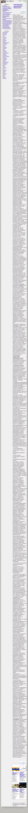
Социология (4, 67)
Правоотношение (5, 62)
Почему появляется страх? (7, 12)
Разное (3, 65)
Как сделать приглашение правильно (6, 19)
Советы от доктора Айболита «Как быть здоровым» (6, 16)
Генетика (4, 39)
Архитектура (4, 33)
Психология (4, 64)
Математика (4, 51)
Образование (4, 58)
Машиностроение (5, 52)
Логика (3, 49)
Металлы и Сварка (5, 56)
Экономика (4, 78)
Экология (4, 77)
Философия (4, 73)
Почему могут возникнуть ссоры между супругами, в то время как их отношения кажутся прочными (7, 9)
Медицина (4, 54)
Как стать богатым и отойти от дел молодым (6, 14)
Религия (3, 66)
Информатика (4, 43)
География (4, 40)
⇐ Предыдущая (23, 11)
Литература (4, 48)
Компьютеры (4, 47)
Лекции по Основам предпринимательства (6, 27)
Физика (3, 72)
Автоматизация (5, 32)
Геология (4, 41)
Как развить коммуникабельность (6, 6)
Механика (4, 57)
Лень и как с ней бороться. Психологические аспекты (7, 23)
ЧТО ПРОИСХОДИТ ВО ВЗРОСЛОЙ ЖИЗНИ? (15, 773)
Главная (20, 0)
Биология (4, 36)
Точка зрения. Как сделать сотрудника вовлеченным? (7, 21)
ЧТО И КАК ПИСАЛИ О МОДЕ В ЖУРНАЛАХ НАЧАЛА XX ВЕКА (15, 790)
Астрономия (4, 34)
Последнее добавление (6, 28)
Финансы (4, 74)
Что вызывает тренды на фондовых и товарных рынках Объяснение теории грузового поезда (23, 774)
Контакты (24, 0)
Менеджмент (4, 55)
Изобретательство (5, 42)
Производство (4, 63)
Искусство (4, 44)
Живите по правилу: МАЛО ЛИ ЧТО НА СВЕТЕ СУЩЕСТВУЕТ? (22, 790)
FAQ (25, 1)
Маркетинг (4, 50)
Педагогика (4, 59)
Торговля (4, 71)
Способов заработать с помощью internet (6, 25)
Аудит (3, 35)
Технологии (4, 70)
